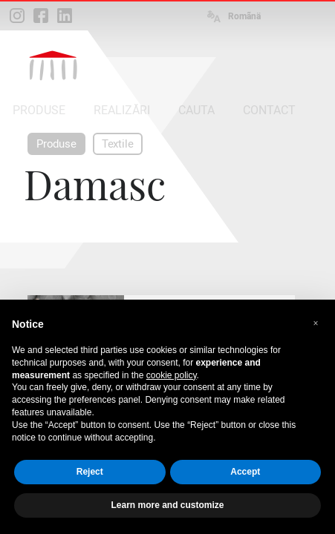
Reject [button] (90, 472)
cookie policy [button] (171, 375)
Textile (118, 144)
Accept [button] (245, 472)
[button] (316, 323)
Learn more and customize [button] (167, 505)
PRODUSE (39, 110)
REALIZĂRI (122, 110)
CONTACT (269, 110)
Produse (56, 144)
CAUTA (196, 110)
